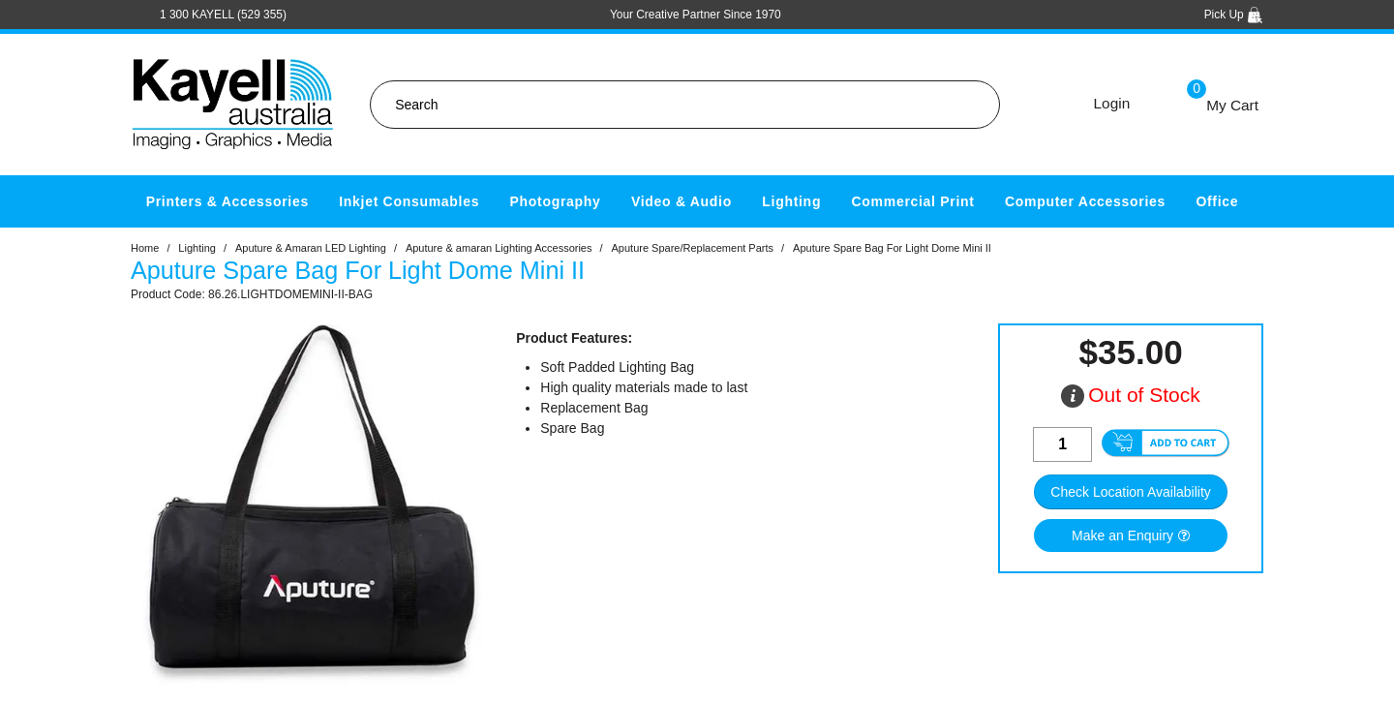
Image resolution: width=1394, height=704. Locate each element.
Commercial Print (913, 201)
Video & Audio (681, 201)
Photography (555, 201)
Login (1112, 103)
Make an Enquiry (1122, 535)
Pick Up (1233, 14)
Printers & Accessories (227, 201)
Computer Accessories (1085, 201)
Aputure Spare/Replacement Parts (693, 248)
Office (1217, 201)
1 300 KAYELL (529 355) (223, 14)
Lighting (791, 201)
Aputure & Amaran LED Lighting (310, 248)
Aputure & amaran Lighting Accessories (499, 248)
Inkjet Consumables (409, 201)
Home (145, 248)
